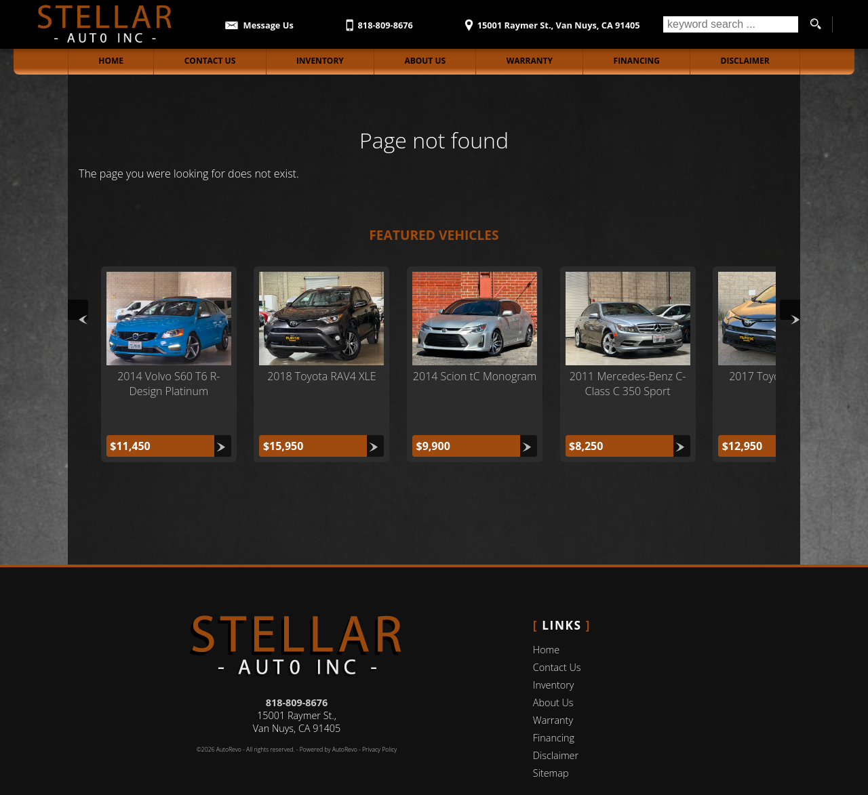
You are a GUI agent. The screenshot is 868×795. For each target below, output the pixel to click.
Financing (553, 706)
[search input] (730, 24)
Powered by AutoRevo (328, 718)
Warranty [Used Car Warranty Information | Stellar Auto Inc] (530, 60)
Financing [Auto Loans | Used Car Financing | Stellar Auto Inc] (637, 60)
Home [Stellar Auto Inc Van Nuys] (110, 60)
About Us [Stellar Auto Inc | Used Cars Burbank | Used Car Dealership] (425, 60)
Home (546, 618)
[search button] (815, 24)
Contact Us (557, 636)
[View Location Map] (550, 21)
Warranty (553, 688)
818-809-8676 (297, 671)
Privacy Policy (379, 718)
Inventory (553, 653)
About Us (553, 671)
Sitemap (551, 741)
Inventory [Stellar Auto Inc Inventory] (320, 60)
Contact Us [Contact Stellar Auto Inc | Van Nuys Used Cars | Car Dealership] (210, 60)
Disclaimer (745, 60)
